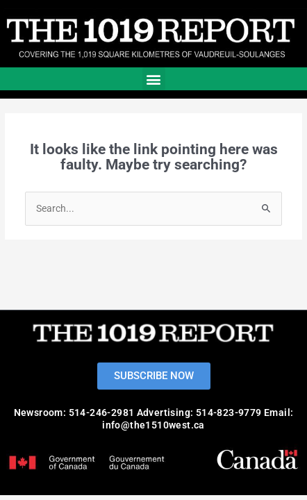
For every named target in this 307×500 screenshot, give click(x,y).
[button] (153, 78)
